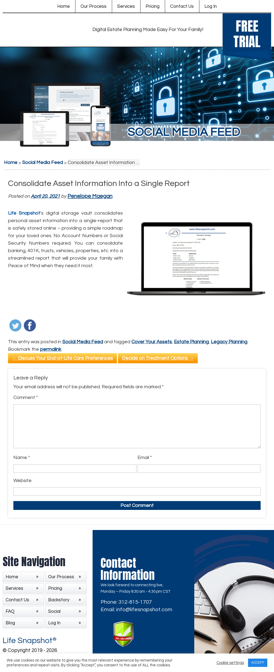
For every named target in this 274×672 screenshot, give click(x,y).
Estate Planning (191, 341)
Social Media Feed (82, 341)
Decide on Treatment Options (158, 358)
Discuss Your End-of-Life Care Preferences (62, 358)
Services (126, 6)
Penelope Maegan (89, 196)
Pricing (152, 6)
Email (145, 457)
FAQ (10, 611)
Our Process (93, 6)
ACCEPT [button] (257, 662)
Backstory (58, 600)
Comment (25, 397)
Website (22, 480)
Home (63, 6)
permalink (50, 349)
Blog (10, 623)
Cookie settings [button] (230, 663)
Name (21, 457)
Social (54, 611)
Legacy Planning (229, 341)
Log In (210, 6)
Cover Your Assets (151, 341)
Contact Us (182, 6)
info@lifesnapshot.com (144, 609)
